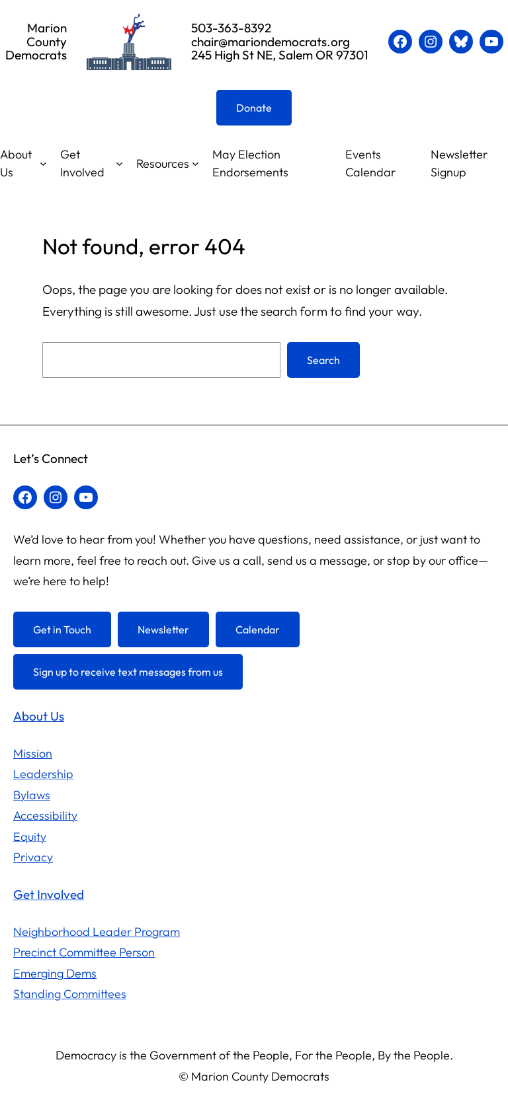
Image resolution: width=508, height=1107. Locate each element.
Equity (29, 836)
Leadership (43, 773)
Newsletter (163, 629)
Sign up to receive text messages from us (128, 671)
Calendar (257, 629)
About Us (16, 163)
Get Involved (82, 163)
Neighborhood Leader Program (96, 931)
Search (323, 360)
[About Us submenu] (43, 163)
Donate (254, 107)
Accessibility (45, 815)
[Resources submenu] (195, 163)
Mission (32, 753)
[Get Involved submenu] (119, 163)
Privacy (33, 857)
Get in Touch (62, 629)
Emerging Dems (55, 973)
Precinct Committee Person (84, 952)
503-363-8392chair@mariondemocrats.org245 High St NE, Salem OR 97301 (279, 41)
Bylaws (31, 795)
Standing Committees (69, 993)
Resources (162, 163)
